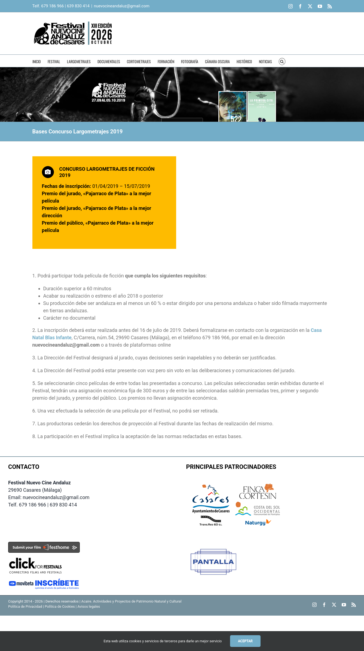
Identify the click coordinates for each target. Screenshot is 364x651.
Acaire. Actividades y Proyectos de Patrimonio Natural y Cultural (131, 601)
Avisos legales (88, 606)
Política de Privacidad (25, 606)
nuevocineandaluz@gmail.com (121, 6)
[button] (282, 61)
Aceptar (245, 640)
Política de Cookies (60, 606)
